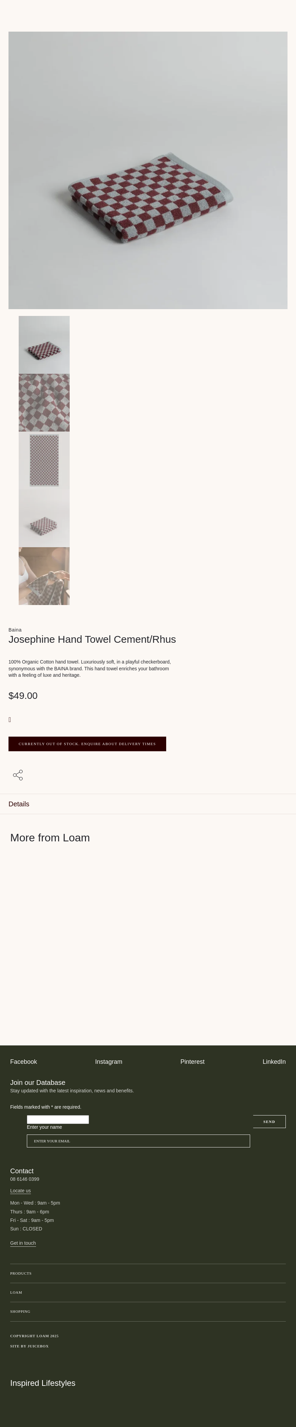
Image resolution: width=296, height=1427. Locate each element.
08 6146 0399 (24, 1179)
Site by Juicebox (29, 1346)
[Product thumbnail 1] (148, 403)
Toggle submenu (279, 1273)
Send (269, 1122)
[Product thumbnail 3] (148, 518)
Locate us (20, 1190)
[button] (10, 719)
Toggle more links (281, 1346)
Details (18, 804)
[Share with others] (19, 775)
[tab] (148, 804)
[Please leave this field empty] (58, 1119)
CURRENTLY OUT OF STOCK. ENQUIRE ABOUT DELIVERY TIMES (87, 744)
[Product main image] (148, 345)
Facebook (23, 1061)
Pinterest (192, 1061)
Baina (15, 630)
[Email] (138, 1141)
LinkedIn (274, 1061)
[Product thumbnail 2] (148, 460)
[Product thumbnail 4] (148, 576)
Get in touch (23, 1243)
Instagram (108, 1061)
